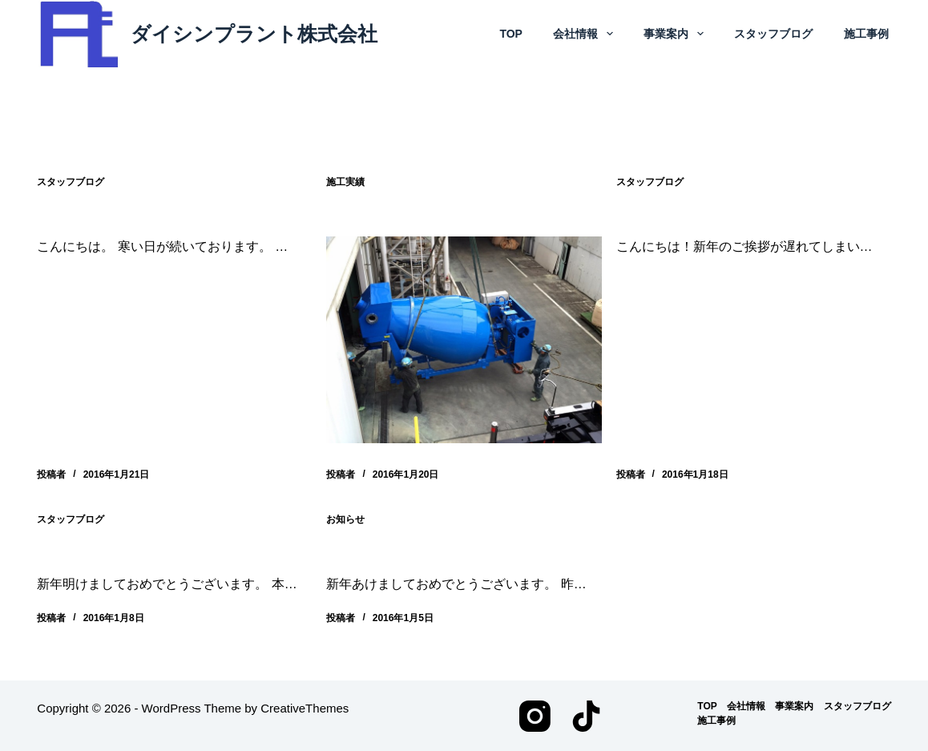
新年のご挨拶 (374, 550)
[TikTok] (586, 715)
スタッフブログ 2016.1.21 (136, 213)
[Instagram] (535, 715)
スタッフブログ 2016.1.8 (132, 550)
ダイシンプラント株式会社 (254, 33)
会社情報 (584, 33)
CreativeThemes (304, 707)
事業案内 (675, 33)
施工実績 (345, 182)
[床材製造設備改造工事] (463, 339)
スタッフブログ (773, 33)
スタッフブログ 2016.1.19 (716, 213)
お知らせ (345, 518)
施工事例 (866, 33)
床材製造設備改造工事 (406, 213)
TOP (511, 33)
